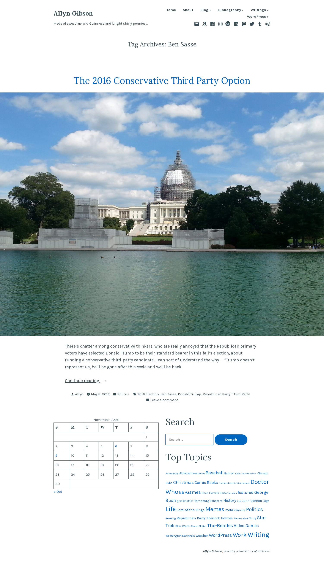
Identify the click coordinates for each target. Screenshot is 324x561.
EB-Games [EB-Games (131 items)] (190, 492)
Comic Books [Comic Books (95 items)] (206, 482)
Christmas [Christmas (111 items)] (183, 482)
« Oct (57, 491)
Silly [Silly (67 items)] (252, 518)
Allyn (79, 394)
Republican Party (216, 394)
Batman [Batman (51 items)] (229, 473)
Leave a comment (164, 400)
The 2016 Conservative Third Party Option (162, 80)
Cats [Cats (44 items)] (238, 473)
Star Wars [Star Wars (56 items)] (182, 526)
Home (170, 10)
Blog (204, 10)
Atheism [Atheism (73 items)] (185, 473)
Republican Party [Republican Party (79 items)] (191, 518)
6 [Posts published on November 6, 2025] (116, 446)
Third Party (241, 394)
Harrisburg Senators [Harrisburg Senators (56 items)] (208, 501)
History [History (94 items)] (229, 500)
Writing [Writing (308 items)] (258, 534)
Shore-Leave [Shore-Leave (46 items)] (241, 518)
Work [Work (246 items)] (240, 534)
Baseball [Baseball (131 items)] (214, 472)
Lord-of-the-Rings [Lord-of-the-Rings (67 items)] (190, 510)
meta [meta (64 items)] (229, 510)
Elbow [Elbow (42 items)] (205, 493)
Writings (258, 10)
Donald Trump (189, 394)
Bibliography (229, 10)
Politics (123, 394)
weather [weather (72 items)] (202, 536)
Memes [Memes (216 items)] (214, 509)
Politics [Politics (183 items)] (254, 509)
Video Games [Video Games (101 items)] (246, 525)
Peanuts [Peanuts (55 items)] (239, 510)
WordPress (256, 17)
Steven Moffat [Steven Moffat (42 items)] (198, 526)
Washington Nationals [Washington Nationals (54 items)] (180, 535)
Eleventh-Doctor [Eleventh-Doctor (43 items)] (218, 492)
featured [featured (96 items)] (245, 492)
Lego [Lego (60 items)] (266, 501)
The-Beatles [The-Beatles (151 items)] (220, 525)
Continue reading (95, 380)
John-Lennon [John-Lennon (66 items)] (252, 501)
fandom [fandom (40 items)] (232, 493)
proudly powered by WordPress (247, 551)
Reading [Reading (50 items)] (170, 518)
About (188, 10)
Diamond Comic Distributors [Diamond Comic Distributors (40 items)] (234, 483)
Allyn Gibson (73, 13)
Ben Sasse (168, 394)
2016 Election (148, 394)
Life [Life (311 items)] (170, 509)
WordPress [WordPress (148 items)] (220, 535)
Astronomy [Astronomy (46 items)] (171, 473)
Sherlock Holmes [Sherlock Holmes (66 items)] (219, 518)
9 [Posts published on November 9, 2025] (56, 455)
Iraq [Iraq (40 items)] (239, 501)
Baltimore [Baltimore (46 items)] (199, 473)
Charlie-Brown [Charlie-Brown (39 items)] (249, 473)
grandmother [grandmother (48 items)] (185, 500)
